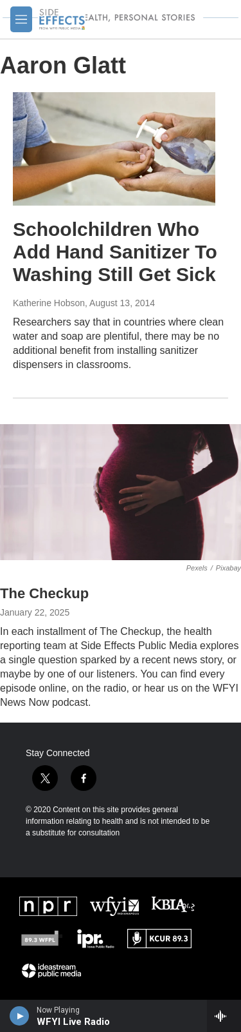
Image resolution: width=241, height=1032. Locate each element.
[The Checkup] (120, 492)
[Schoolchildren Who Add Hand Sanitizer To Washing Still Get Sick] (114, 149)
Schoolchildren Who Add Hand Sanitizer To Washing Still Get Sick (115, 252)
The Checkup (44, 593)
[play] (20, 1015)
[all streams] (224, 1016)
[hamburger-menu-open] (21, 19)
